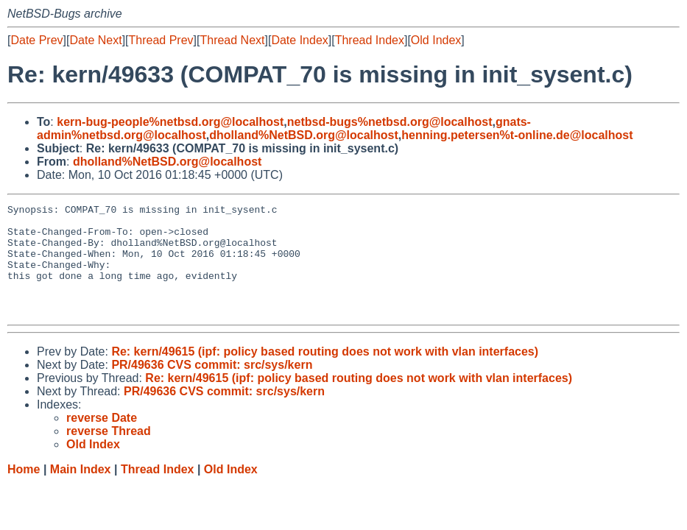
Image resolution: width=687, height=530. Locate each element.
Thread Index (369, 40)
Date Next (95, 40)
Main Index (80, 491)
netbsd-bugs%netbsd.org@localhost (390, 122)
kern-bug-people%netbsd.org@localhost (170, 122)
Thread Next (232, 40)
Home (23, 491)
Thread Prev (161, 40)
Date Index (299, 40)
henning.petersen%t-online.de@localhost (517, 135)
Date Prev (36, 40)
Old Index (436, 40)
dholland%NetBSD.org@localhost (303, 135)
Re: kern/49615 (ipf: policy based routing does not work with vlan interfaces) (324, 373)
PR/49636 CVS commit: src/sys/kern (211, 387)
